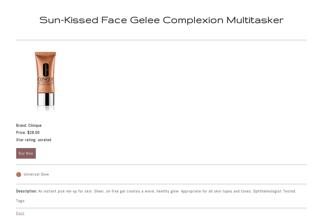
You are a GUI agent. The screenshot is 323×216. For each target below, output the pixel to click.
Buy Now (26, 153)
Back (20, 213)
